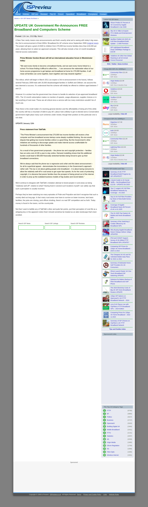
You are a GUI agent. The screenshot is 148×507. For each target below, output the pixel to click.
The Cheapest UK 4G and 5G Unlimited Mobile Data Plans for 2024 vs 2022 (120, 257)
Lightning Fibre (115, 147)
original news (92, 43)
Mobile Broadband (113, 430)
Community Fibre (116, 72)
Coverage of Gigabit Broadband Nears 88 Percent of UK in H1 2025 (120, 207)
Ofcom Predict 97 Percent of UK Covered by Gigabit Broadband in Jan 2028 (120, 25)
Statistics (110, 436)
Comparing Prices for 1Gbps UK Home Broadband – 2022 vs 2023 (120, 315)
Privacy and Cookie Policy (92, 494)
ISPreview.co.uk (55, 494)
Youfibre (113, 97)
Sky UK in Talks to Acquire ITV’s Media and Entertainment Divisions (121, 33)
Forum (60, 14)
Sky (111, 105)
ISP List (35, 14)
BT (108, 414)
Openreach (111, 423)
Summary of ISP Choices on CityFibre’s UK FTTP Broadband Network (120, 323)
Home (18, 14)
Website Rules (114, 494)
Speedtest (70, 14)
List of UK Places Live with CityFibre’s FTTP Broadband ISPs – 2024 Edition (120, 306)
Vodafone (113, 89)
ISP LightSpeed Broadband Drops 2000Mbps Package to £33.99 (120, 50)
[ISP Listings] (57, 227)
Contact (103, 14)
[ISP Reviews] (83, 227)
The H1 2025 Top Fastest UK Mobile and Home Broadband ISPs (120, 215)
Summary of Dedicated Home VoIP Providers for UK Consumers (120, 265)
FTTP (109, 410)
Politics (109, 417)
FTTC (109, 433)
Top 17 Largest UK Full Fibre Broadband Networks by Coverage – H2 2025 (120, 190)
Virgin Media (114, 81)
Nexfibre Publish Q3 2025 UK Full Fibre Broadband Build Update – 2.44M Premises (120, 41)
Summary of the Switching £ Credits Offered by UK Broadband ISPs (120, 224)
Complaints (92, 14)
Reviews (44, 14)
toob (111, 130)
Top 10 (52, 14)
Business (110, 420)
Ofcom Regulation (113, 445)
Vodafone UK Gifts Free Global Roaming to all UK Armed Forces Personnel (121, 58)
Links (105, 494)
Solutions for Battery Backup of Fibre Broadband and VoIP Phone (121, 282)
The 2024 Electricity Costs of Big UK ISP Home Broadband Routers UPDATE (120, 290)
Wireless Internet (113, 455)
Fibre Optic (111, 452)
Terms (79, 494)
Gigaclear (113, 122)
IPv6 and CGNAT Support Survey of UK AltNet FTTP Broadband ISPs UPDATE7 (119, 240)
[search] (31, 227)
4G (108, 439)
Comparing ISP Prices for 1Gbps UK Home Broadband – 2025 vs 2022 (120, 248)
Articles (26, 14)
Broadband (81, 14)
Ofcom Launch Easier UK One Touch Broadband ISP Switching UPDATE (120, 273)
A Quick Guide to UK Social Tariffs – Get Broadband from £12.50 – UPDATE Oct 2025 (120, 182)
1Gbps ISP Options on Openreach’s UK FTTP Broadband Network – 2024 (119, 298)
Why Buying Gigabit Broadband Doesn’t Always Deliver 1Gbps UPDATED (121, 232)
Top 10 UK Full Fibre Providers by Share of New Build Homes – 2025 (120, 199)
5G (108, 449)
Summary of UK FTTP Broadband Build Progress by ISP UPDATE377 (120, 174)
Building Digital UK (113, 426)
